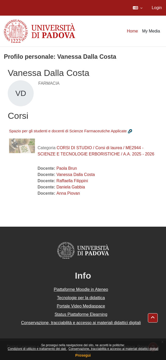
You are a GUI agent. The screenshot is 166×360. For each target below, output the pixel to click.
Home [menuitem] (132, 31)
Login (157, 7)
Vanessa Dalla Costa (75, 174)
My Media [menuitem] (151, 31)
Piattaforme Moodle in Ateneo (81, 289)
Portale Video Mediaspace (81, 306)
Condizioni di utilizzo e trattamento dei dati (37, 349)
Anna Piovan (68, 193)
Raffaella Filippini (72, 181)
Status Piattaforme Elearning (81, 314)
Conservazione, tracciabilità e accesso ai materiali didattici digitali (113, 349)
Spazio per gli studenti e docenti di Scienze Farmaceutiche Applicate (68, 131)
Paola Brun (66, 168)
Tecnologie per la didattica (81, 298)
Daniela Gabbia (70, 187)
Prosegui (83, 355)
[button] (138, 8)
